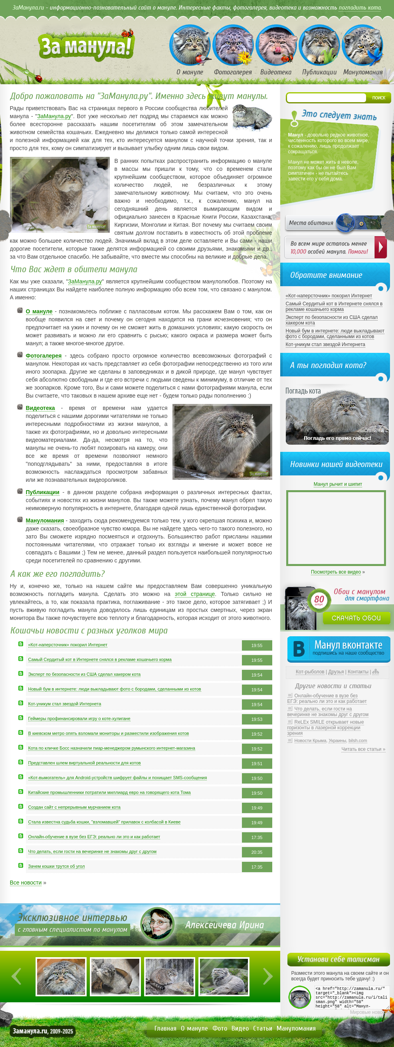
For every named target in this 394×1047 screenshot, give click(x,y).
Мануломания (45, 520)
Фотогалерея (44, 355)
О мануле (39, 311)
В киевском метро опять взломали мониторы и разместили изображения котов (108, 733)
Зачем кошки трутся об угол (56, 866)
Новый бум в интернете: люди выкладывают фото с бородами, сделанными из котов (114, 689)
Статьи (262, 1028)
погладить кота (359, 7)
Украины (337, 740)
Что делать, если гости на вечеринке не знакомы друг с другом (92, 851)
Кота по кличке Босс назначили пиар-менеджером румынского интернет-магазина (111, 748)
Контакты (358, 672)
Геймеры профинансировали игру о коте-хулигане (79, 718)
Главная (165, 1028)
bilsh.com (357, 740)
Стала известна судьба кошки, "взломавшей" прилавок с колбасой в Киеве (104, 821)
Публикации (42, 492)
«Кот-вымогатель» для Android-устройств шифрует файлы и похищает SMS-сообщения (117, 777)
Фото (219, 1028)
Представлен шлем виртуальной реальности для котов (84, 762)
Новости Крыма (311, 740)
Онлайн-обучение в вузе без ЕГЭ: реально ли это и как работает (94, 836)
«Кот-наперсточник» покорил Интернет (68, 644)
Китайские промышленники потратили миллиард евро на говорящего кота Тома (109, 792)
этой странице (195, 594)
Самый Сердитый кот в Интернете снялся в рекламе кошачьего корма (100, 659)
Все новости (26, 882)
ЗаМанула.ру (54, 116)
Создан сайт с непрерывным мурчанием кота (74, 807)
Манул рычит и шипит (338, 484)
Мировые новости (370, 1012)
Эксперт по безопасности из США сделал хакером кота (84, 674)
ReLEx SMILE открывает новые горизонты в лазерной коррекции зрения (325, 727)
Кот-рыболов (310, 672)
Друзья (336, 672)
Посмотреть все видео (336, 572)
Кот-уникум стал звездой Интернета (64, 703)
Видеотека (40, 408)
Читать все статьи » (363, 749)
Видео (240, 1028)
